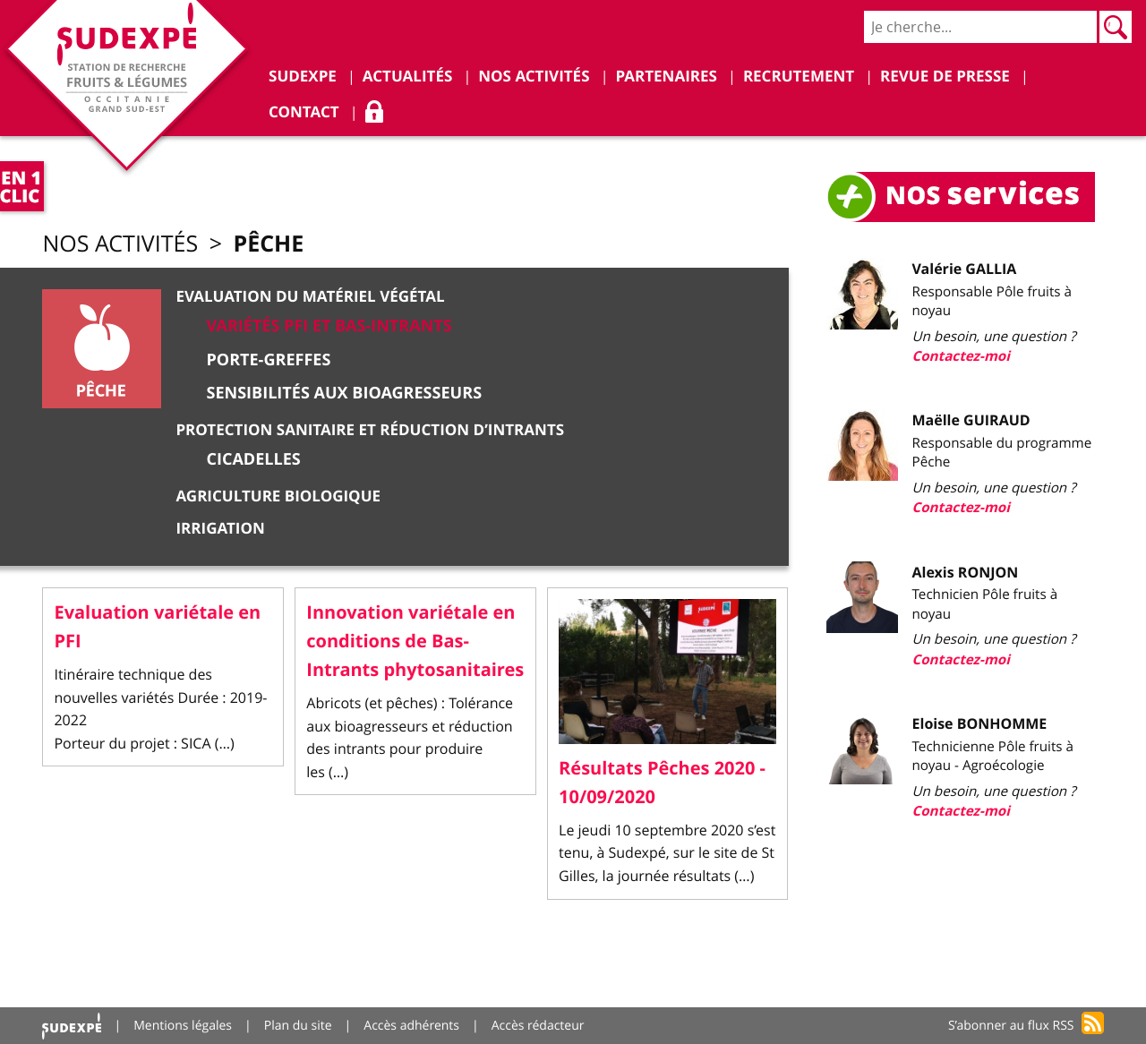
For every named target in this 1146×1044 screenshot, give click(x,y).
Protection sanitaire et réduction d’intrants (369, 430)
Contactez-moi (961, 356)
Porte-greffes (268, 359)
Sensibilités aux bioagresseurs (344, 392)
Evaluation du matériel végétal (309, 297)
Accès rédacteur (538, 1025)
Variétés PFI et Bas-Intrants (328, 325)
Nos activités (120, 244)
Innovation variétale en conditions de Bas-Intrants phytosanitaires (415, 641)
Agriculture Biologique (278, 496)
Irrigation (219, 528)
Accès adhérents (411, 1025)
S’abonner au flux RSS (1011, 1025)
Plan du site (298, 1025)
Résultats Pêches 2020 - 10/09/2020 (662, 783)
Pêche (268, 243)
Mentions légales (182, 1025)
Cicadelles (253, 459)
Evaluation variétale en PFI (157, 627)
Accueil (71, 1025)
